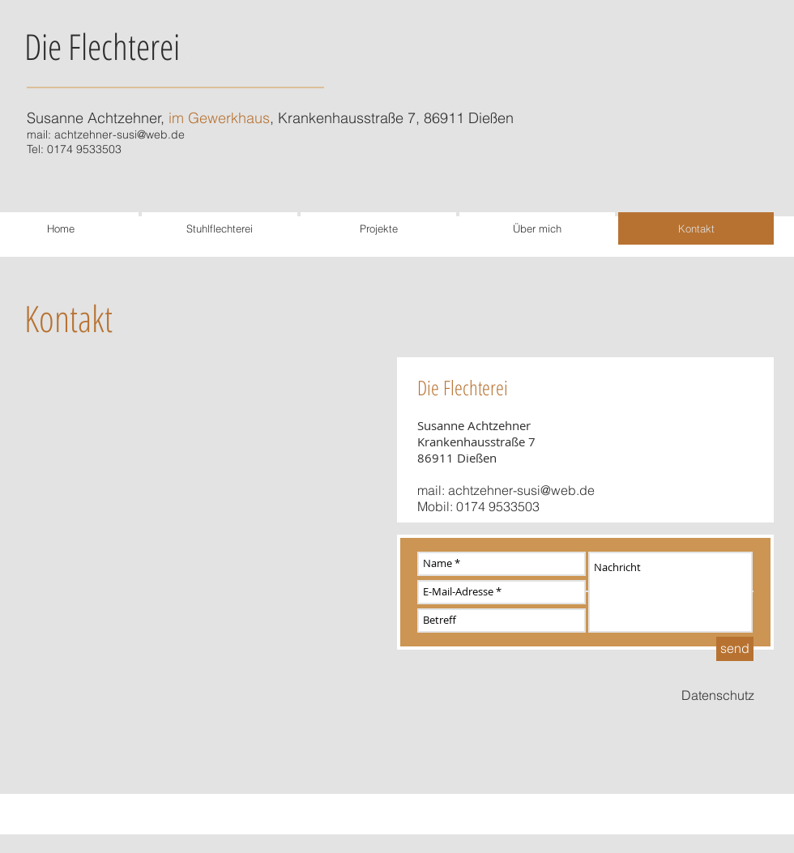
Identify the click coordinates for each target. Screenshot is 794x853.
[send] (734, 649)
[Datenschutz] (717, 696)
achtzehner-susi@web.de (119, 134)
